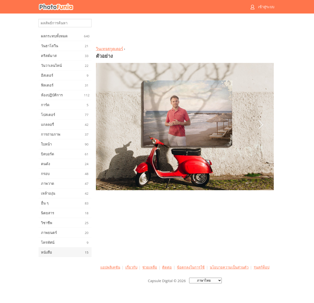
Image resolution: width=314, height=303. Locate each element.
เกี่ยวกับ (131, 267)
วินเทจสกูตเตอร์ (109, 48)
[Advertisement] (184, 31)
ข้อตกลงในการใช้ (191, 267)
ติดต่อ (167, 267)
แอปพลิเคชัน (110, 267)
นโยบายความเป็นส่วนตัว (229, 267)
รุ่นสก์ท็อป (261, 267)
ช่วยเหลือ (149, 267)
